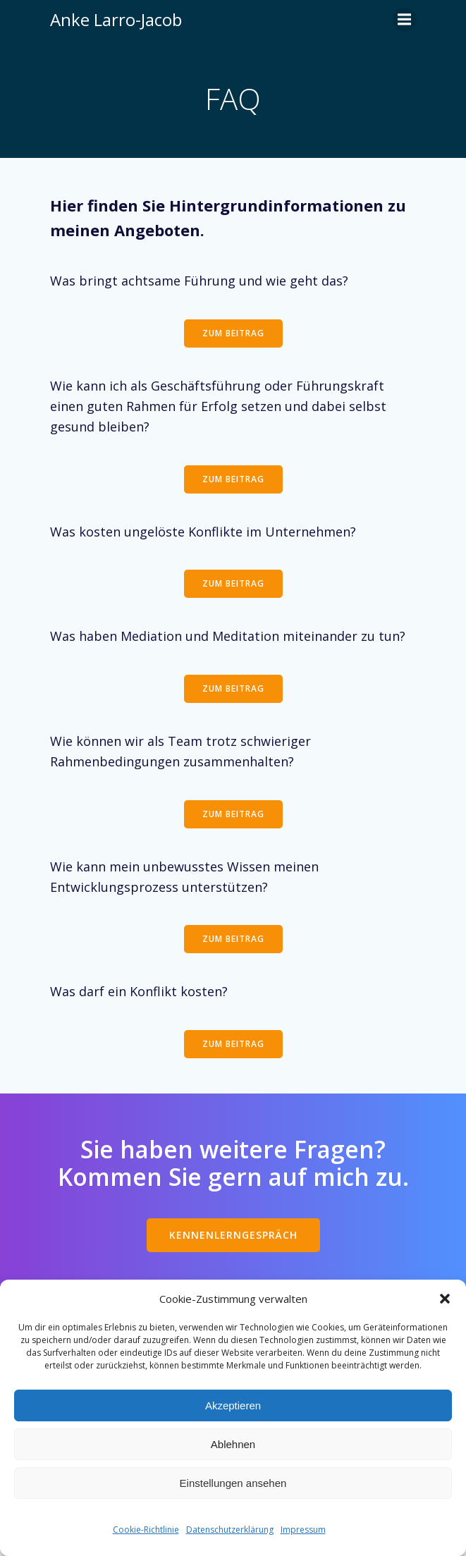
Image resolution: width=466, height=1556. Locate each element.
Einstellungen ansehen (233, 1483)
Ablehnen (233, 1444)
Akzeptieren (233, 1405)
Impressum (303, 1530)
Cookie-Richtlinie (146, 1530)
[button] (445, 1299)
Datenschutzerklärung (230, 1530)
